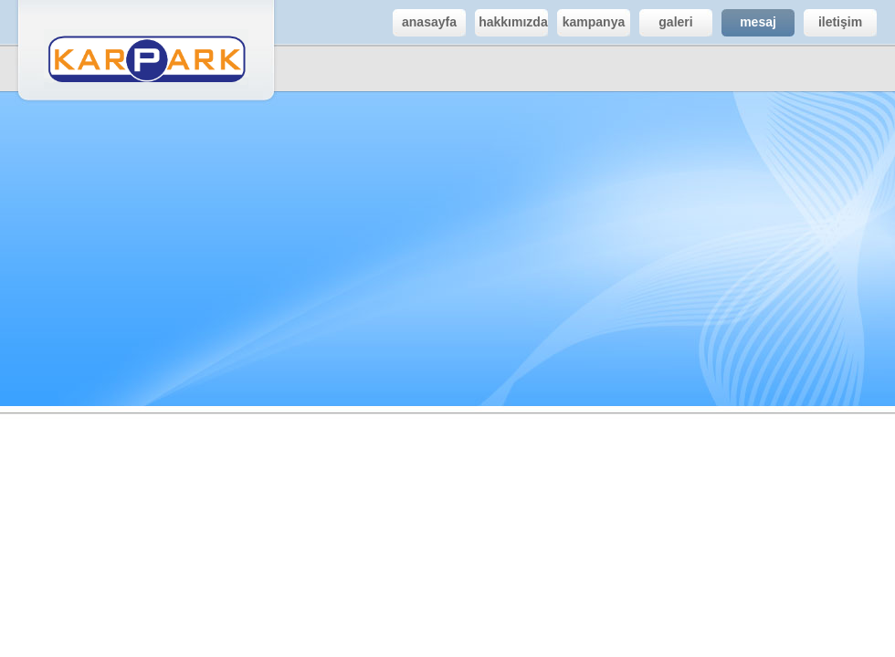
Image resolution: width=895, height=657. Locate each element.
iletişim (833, 22)
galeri (666, 22)
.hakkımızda (511, 22)
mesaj (748, 22)
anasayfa (425, 22)
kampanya (591, 22)
